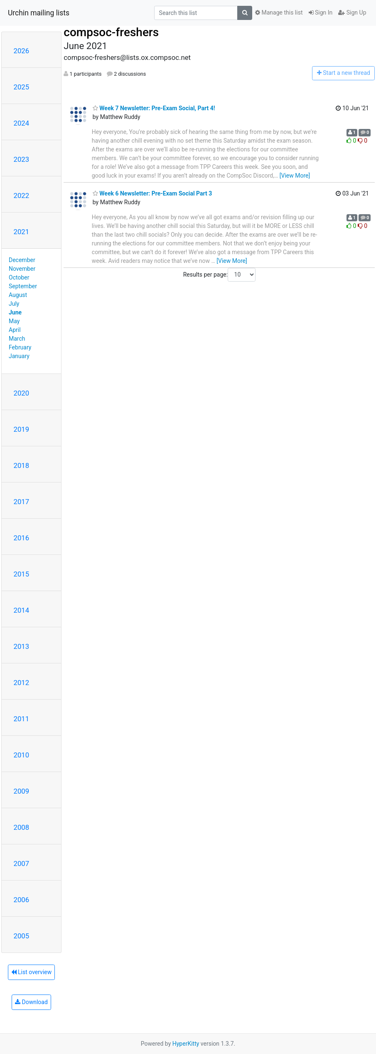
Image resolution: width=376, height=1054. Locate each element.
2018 (21, 465)
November (22, 268)
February (20, 347)
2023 (21, 159)
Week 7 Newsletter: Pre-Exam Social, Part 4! (154, 108)
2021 (21, 232)
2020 (21, 393)
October (19, 277)
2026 (21, 51)
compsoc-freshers (111, 32)
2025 (21, 87)
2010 (21, 755)
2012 (21, 682)
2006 (21, 900)
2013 (21, 646)
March (17, 338)
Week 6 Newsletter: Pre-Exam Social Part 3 (152, 193)
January (19, 356)
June (15, 312)
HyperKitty (185, 1043)
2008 (21, 827)
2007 (21, 863)
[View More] (295, 175)
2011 (21, 719)
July (14, 303)
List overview (31, 972)
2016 (21, 538)
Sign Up (352, 12)
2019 (21, 429)
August (18, 295)
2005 (21, 936)
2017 (21, 501)
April (15, 330)
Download (31, 1002)
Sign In (321, 12)
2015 (21, 574)
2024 (21, 123)
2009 (21, 791)
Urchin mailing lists (38, 13)
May (14, 321)
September (23, 286)
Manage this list (278, 12)
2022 (21, 195)
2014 (21, 610)
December (22, 260)
